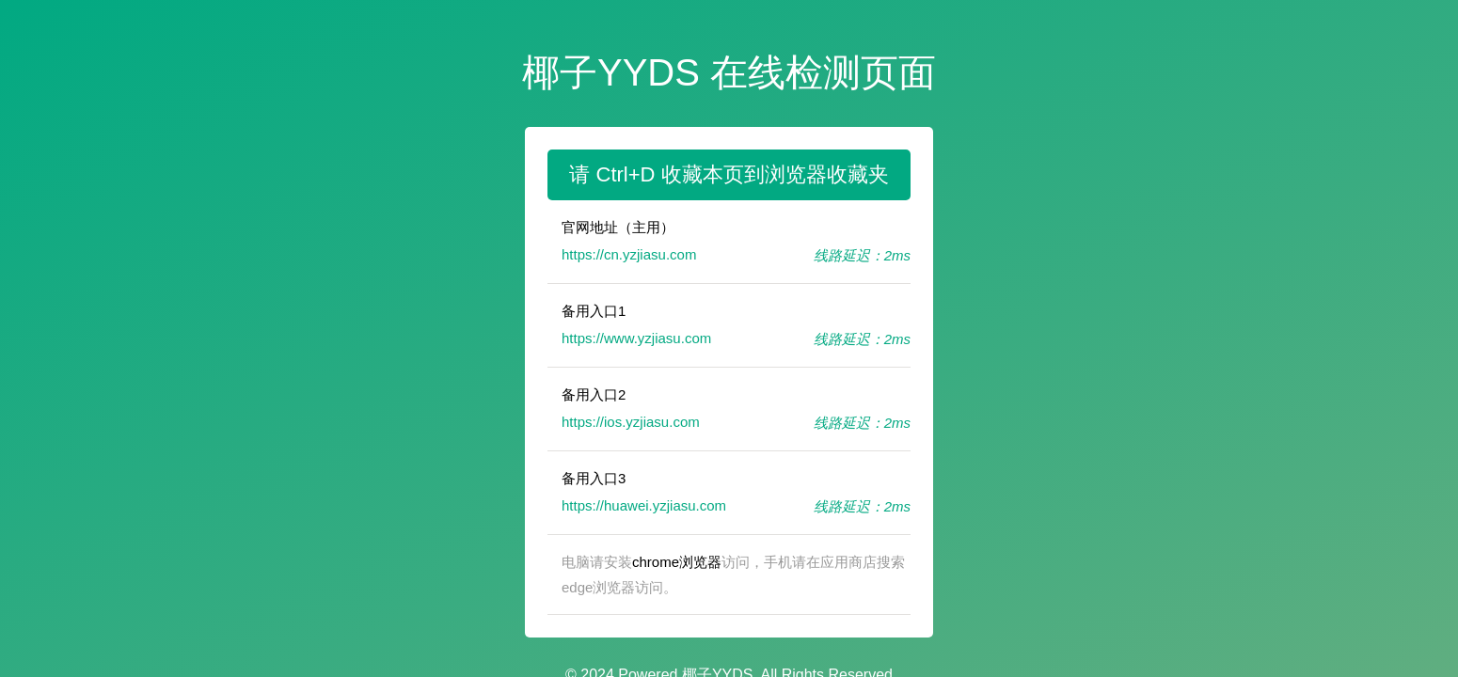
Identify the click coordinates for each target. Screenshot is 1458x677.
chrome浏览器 (676, 562)
